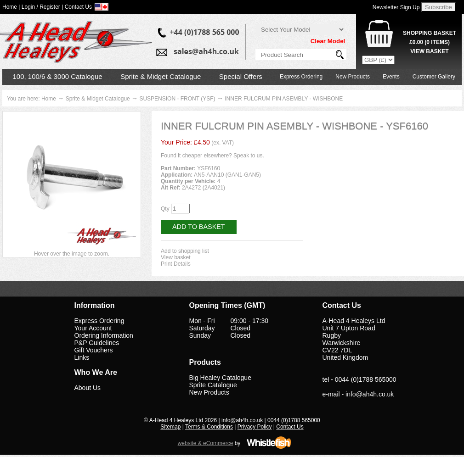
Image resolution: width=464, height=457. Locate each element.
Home (48, 98)
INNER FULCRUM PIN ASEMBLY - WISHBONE (284, 98)
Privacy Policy (255, 427)
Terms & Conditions (209, 427)
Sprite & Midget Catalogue (160, 76)
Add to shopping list (185, 251)
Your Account (93, 328)
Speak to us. (248, 155)
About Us (87, 387)
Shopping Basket (429, 33)
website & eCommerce (205, 443)
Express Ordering (301, 76)
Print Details (176, 264)
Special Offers (240, 76)
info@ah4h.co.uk (369, 394)
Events (391, 76)
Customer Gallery (434, 76)
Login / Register (41, 7)
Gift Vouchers (93, 350)
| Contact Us (77, 7)
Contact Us (289, 427)
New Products (352, 76)
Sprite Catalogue (213, 385)
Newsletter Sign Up (396, 7)
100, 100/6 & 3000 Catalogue (57, 76)
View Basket (429, 51)
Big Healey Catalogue (220, 377)
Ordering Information (103, 335)
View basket (175, 257)
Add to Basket (198, 226)
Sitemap (170, 427)
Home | (11, 7)
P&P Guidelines (96, 342)
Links (82, 357)
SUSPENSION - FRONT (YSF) (177, 98)
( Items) (429, 42)
